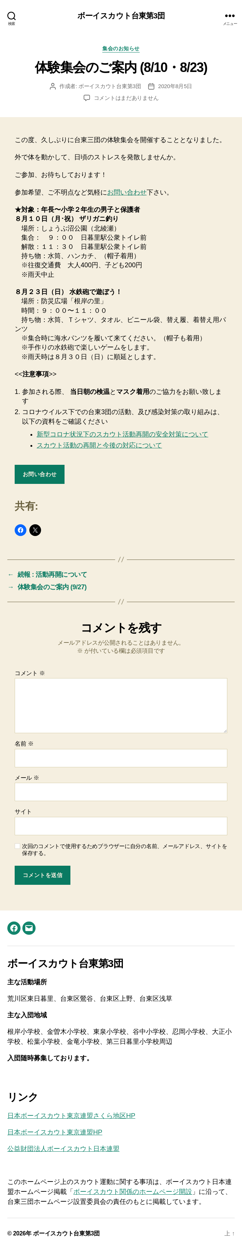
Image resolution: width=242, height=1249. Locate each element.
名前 (24, 744)
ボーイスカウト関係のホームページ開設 (132, 1191)
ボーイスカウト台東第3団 (121, 15)
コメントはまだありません (126, 98)
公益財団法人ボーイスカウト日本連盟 (63, 1148)
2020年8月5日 (175, 86)
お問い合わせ (127, 192)
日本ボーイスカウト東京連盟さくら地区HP (71, 1115)
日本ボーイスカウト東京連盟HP (54, 1132)
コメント (30, 673)
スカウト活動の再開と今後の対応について (99, 445)
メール (27, 778)
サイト (23, 811)
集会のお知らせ (121, 48)
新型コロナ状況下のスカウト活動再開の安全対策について (122, 434)
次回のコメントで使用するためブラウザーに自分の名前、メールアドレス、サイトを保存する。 (124, 849)
